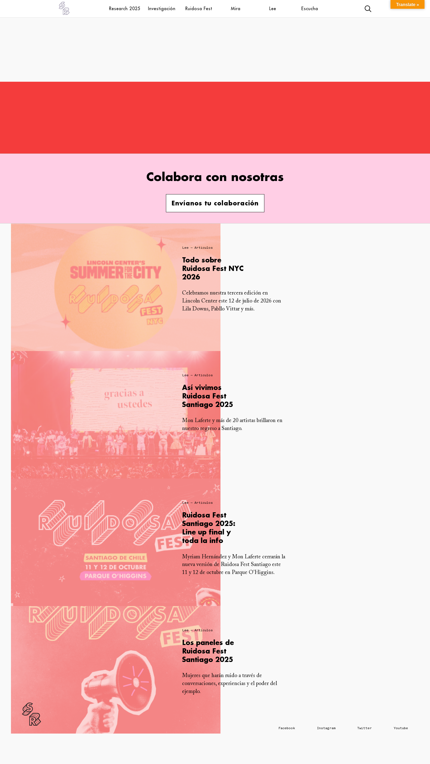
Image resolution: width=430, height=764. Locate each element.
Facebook (287, 728)
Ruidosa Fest (198, 8)
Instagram (326, 728)
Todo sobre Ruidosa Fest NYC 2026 (213, 268)
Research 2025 (124, 8)
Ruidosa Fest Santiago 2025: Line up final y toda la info (208, 528)
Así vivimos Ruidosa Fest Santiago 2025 (207, 396)
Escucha (309, 8)
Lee (272, 8)
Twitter (364, 728)
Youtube (401, 728)
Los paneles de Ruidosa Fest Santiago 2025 (208, 651)
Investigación (162, 8)
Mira (236, 8)
